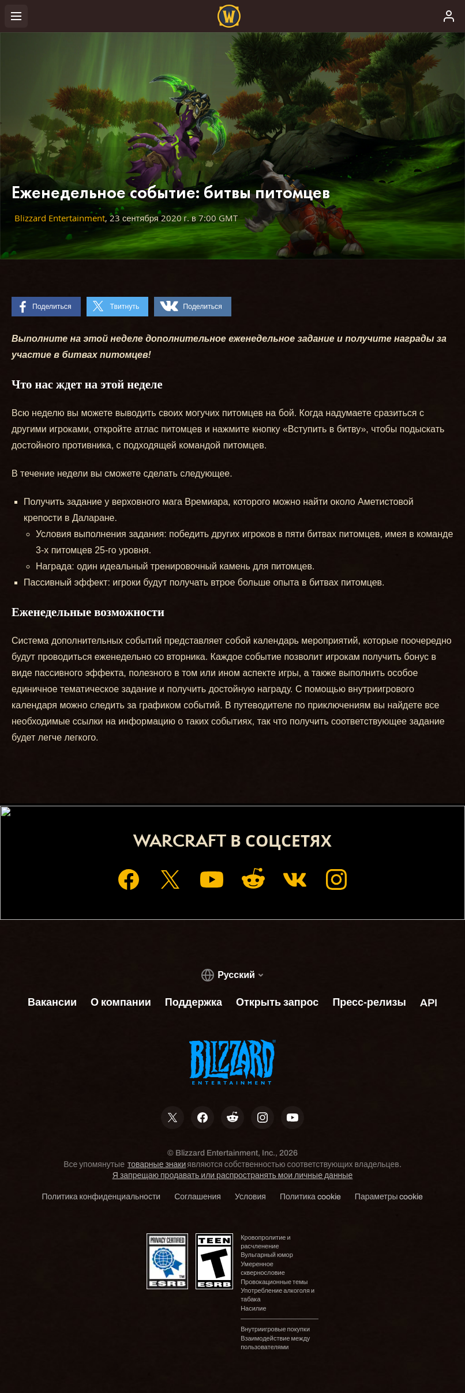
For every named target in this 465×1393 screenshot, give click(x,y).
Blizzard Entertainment (59, 218)
